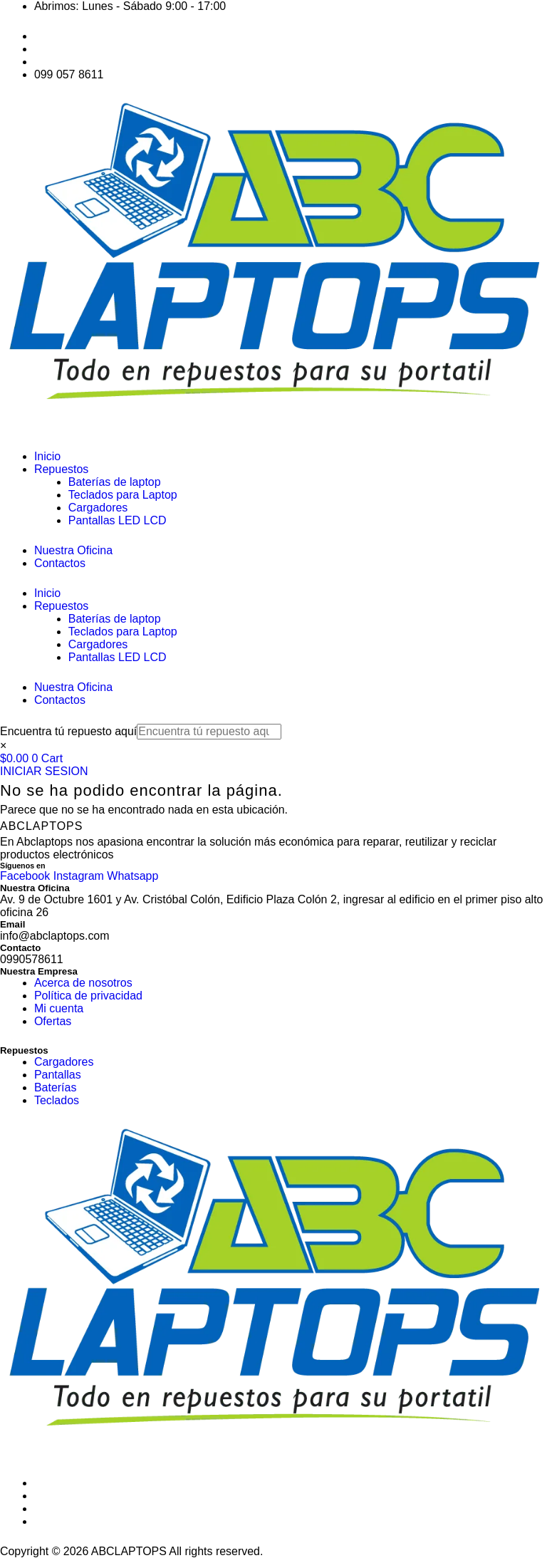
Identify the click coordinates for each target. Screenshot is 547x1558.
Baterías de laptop (114, 482)
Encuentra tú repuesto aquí (68, 731)
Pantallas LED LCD (117, 520)
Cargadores (98, 508)
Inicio (47, 456)
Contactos (59, 563)
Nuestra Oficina (73, 550)
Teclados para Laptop (122, 495)
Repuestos (61, 469)
